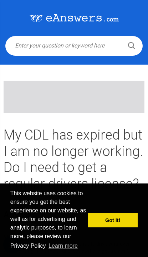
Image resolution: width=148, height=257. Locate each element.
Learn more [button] (63, 246)
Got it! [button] (112, 220)
